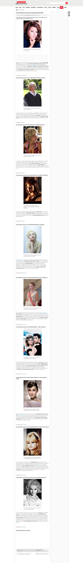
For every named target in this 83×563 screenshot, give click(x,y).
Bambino (54, 7)
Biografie (28, 7)
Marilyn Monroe (19, 259)
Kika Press (24, 75)
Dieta (58, 7)
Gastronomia (40, 7)
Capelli (45, 7)
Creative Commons (38, 550)
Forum (65, 7)
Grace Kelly (33, 64)
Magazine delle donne (40, 549)
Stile (23, 7)
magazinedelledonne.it (20, 550)
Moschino (39, 464)
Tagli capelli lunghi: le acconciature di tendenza (24, 554)
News (20, 7)
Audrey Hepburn (23, 415)
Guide (61, 7)
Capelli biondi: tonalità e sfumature (41, 553)
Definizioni (33, 7)
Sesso (49, 7)
